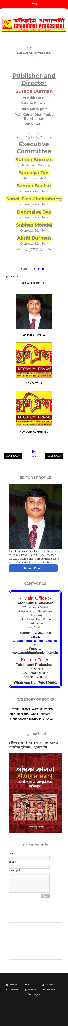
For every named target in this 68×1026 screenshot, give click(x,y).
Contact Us (34, 383)
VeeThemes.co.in (40, 1019)
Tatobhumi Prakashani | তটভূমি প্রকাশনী (43, 1006)
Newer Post (13, 456)
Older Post (54, 456)
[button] (34, 4)
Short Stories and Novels (26, 719)
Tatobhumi (35, 46)
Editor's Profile (34, 334)
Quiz (12, 714)
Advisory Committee (34, 432)
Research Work (27, 714)
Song (49, 719)
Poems (48, 709)
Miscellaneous (32, 709)
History (14, 709)
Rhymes (45, 714)
